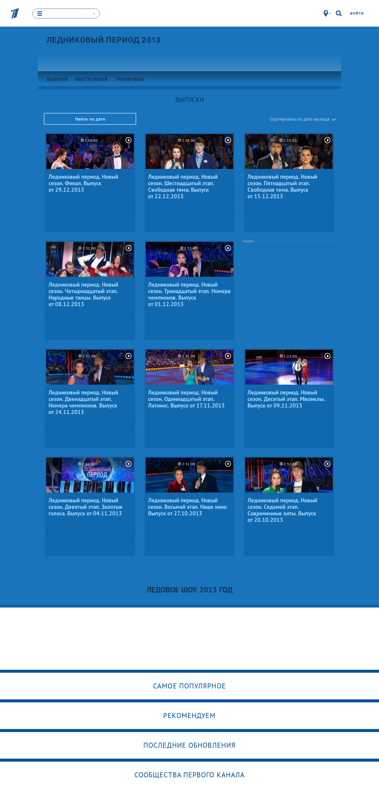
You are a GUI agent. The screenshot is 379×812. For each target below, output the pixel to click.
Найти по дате (90, 119)
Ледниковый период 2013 (103, 40)
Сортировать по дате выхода (300, 119)
